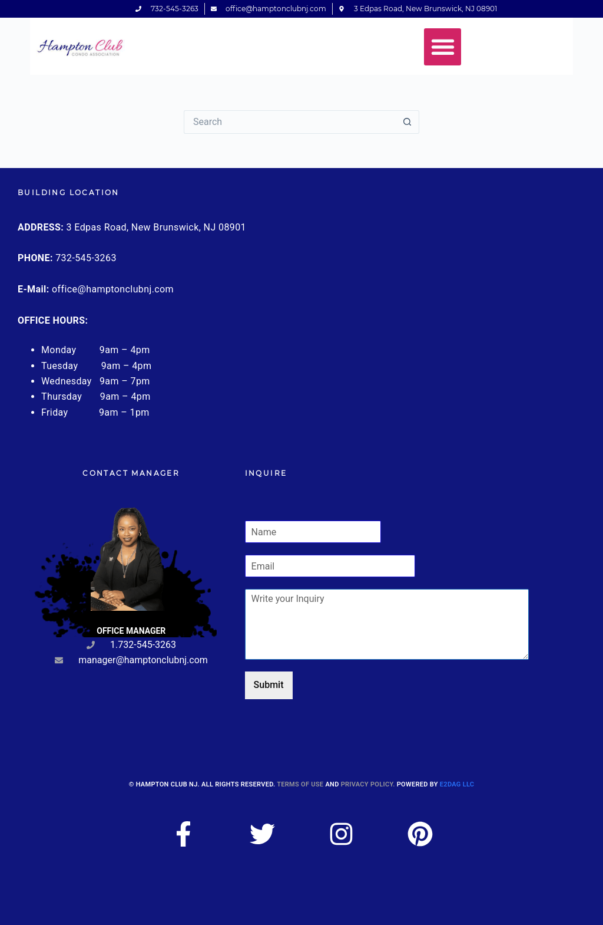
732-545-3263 (86, 258)
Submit (269, 684)
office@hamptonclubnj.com (113, 289)
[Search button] (407, 122)
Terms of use (300, 784)
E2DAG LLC (457, 784)
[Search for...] (290, 122)
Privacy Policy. (368, 784)
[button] (442, 46)
